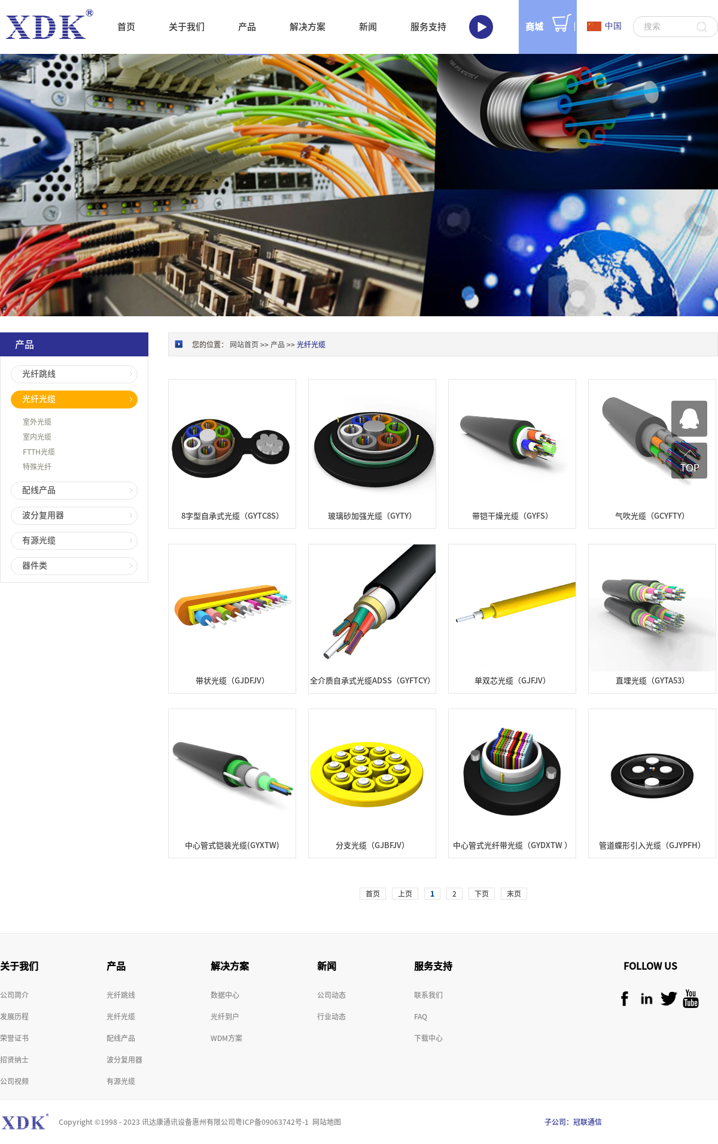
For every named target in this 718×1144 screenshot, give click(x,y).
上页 (405, 893)
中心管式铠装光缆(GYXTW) (232, 845)
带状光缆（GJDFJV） (232, 681)
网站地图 (325, 1121)
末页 (514, 893)
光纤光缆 (311, 344)
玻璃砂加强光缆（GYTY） (372, 516)
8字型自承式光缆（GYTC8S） (232, 516)
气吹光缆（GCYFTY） (652, 516)
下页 (481, 893)
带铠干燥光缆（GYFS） (512, 516)
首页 (126, 26)
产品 (277, 344)
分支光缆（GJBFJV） (372, 845)
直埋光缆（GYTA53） (652, 681)
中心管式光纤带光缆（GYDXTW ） (512, 845)
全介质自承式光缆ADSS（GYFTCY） (372, 681)
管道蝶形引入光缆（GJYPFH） (652, 845)
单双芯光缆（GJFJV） (512, 681)
